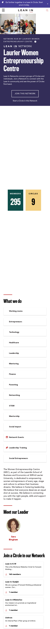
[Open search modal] (47, 10)
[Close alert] (47, 4)
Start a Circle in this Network (25, 101)
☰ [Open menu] (3, 10)
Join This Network (25, 94)
